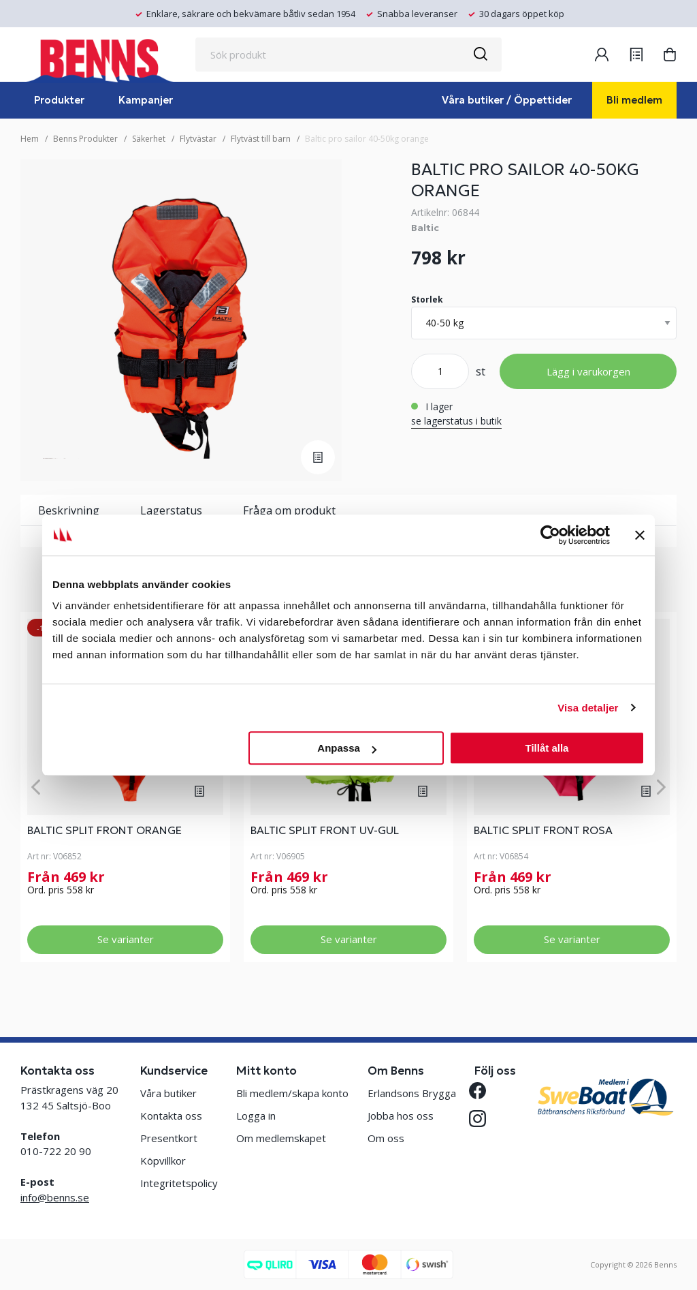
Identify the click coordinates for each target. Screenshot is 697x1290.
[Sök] (480, 54)
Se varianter (125, 939)
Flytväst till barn (261, 138)
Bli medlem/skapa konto (292, 1093)
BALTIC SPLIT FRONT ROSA (543, 830)
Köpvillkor (163, 1160)
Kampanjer (145, 99)
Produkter (59, 99)
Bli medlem (634, 99)
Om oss (386, 1138)
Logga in (256, 1115)
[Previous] (35, 786)
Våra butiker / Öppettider (507, 99)
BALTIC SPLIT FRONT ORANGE (104, 830)
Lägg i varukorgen (588, 371)
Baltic (425, 227)
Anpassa (346, 748)
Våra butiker (168, 1093)
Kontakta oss (171, 1115)
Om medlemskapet (281, 1138)
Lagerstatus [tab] (171, 510)
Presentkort (168, 1138)
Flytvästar (198, 138)
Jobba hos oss (401, 1115)
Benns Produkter (85, 138)
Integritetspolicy (179, 1183)
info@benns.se (54, 1197)
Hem (29, 138)
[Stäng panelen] (640, 535)
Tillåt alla (546, 748)
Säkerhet (148, 138)
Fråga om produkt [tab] (289, 510)
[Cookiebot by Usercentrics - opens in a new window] (550, 535)
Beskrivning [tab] (68, 510)
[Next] (661, 786)
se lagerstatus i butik (456, 420)
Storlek (427, 299)
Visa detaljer (587, 707)
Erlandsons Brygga (412, 1093)
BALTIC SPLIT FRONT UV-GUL (324, 830)
